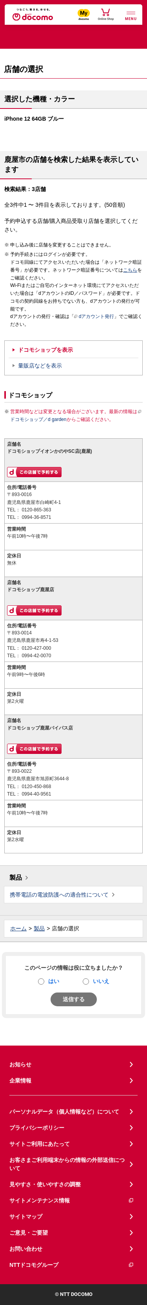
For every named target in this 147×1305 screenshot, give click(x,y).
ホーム (18, 928)
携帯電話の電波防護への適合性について (59, 894)
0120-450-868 (36, 786)
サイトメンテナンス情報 (71, 1200)
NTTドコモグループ (71, 1265)
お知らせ (20, 1064)
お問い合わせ (25, 1249)
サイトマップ (25, 1216)
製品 (15, 877)
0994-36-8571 (36, 517)
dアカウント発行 (94, 317)
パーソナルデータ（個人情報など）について (64, 1111)
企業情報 (20, 1080)
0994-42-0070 (36, 655)
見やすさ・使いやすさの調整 (45, 1184)
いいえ (101, 981)
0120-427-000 (36, 648)
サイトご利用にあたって (39, 1144)
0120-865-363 (36, 510)
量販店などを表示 (40, 365)
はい (53, 981)
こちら (130, 270)
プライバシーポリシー (36, 1128)
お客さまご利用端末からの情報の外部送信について (67, 1164)
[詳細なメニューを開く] (131, 15)
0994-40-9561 (36, 794)
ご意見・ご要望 (28, 1233)
